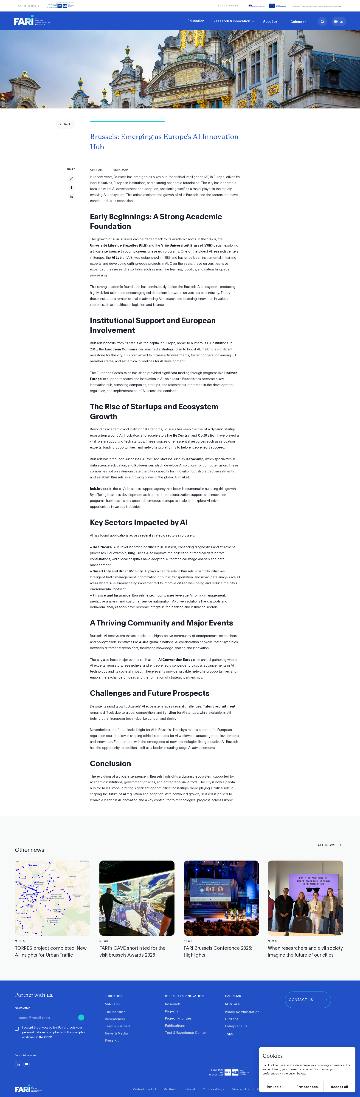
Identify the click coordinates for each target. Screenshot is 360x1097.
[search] (322, 27)
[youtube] (26, 1064)
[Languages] (339, 27)
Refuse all (275, 1086)
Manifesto (170, 1089)
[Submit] (81, 1017)
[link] (32, 19)
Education (196, 21)
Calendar (298, 27)
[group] (65, 124)
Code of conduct (144, 1089)
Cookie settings (213, 1089)
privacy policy (48, 1027)
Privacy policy (241, 1089)
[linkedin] (18, 1064)
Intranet (190, 1089)
